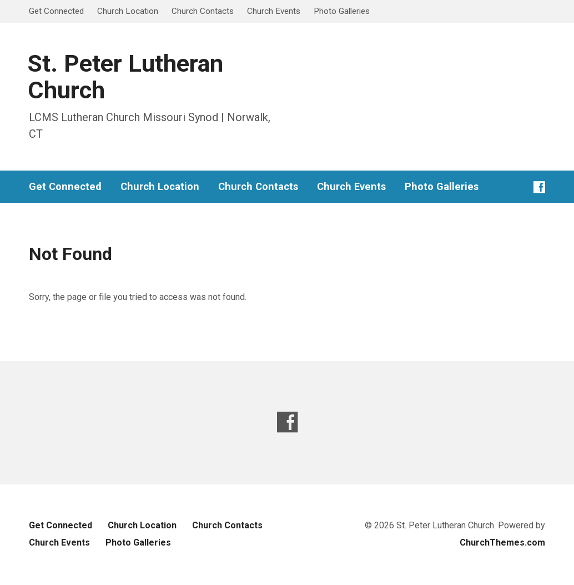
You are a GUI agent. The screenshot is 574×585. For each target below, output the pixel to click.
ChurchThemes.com (502, 542)
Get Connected (56, 11)
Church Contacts (203, 11)
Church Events (273, 11)
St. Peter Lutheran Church (125, 76)
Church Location (127, 11)
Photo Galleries (342, 11)
